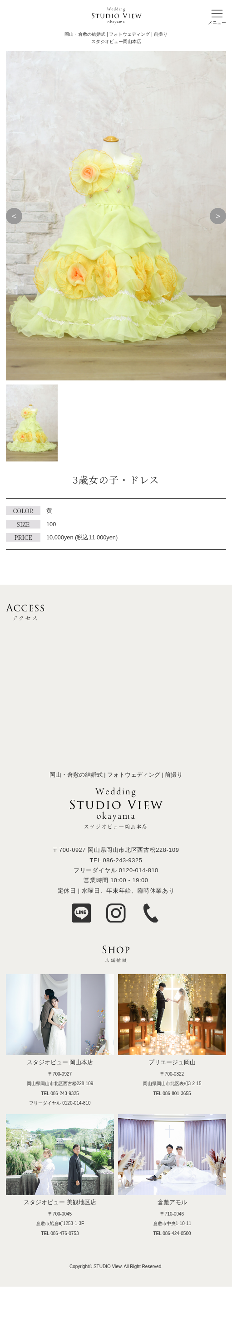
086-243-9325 (122, 860)
